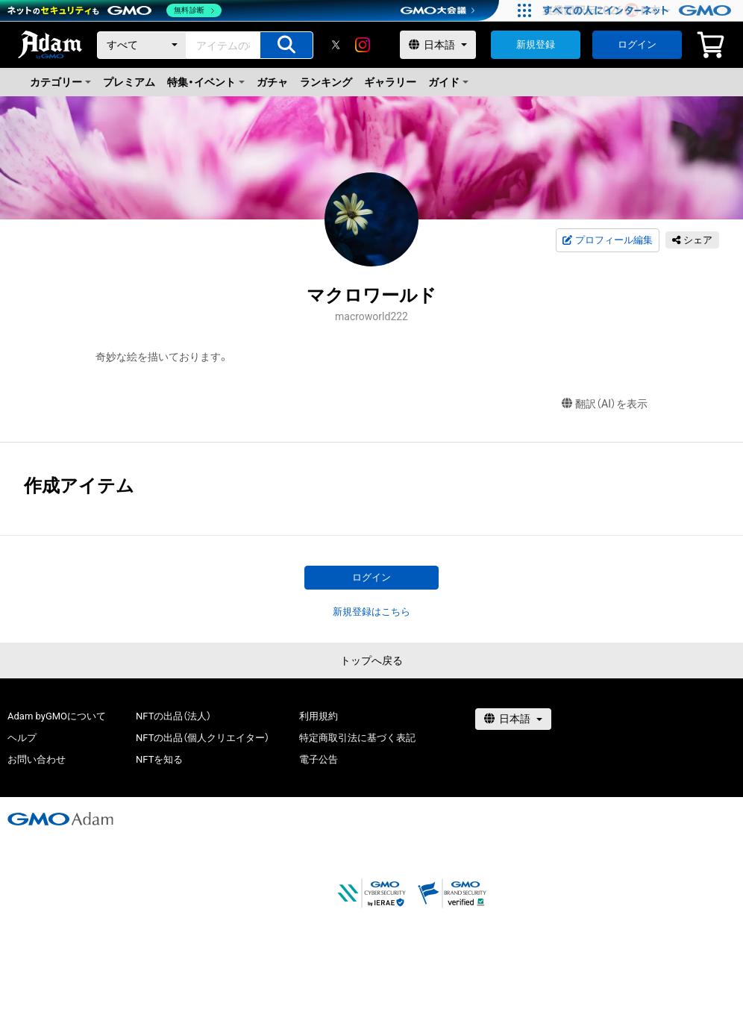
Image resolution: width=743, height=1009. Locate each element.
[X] (335, 44)
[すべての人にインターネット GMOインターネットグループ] (639, 10)
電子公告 (318, 759)
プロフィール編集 (607, 240)
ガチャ (272, 82)
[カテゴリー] (141, 45)
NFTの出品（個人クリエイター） (202, 737)
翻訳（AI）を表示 (605, 404)
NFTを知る (159, 759)
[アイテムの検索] (286, 45)
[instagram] (362, 44)
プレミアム (129, 82)
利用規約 (318, 716)
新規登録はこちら (371, 611)
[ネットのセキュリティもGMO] (114, 10)
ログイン (637, 44)
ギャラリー (390, 82)
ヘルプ (22, 737)
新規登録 (535, 44)
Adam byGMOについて (56, 716)
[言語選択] (438, 45)
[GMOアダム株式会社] (60, 818)
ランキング (326, 82)
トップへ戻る (371, 660)
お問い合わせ (36, 759)
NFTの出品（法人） (173, 716)
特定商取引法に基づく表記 (357, 737)
